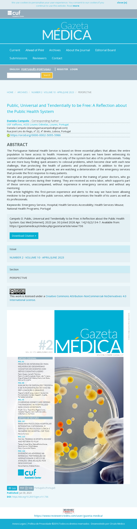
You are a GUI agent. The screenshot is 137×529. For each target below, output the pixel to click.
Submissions (18, 58)
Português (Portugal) (36, 69)
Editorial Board (105, 50)
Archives (55, 50)
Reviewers (40, 58)
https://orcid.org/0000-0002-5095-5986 (36, 135)
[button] (26, 488)
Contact (57, 58)
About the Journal (78, 50)
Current (15, 50)
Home (10, 92)
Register (62, 69)
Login (74, 69)
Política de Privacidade (39, 523)
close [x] (122, 2)
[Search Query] (23, 75)
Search (47, 75)
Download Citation (24, 235)
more (76, 5)
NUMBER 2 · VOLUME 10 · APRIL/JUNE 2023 (53, 92)
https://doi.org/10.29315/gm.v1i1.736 (30, 496)
